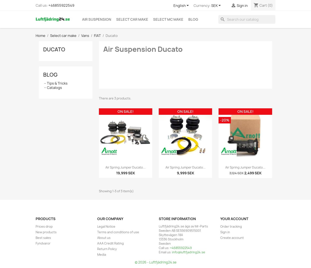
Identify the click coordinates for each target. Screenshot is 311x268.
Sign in (225, 232)
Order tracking (231, 226)
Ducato (54, 49)
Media (101, 254)
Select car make (132, 19)
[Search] (246, 19)
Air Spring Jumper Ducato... (125, 167)
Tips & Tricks (57, 83)
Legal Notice (106, 226)
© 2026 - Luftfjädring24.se (155, 262)
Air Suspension (96, 19)
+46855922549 (61, 5)
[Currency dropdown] (216, 5)
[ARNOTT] (109, 151)
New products (46, 232)
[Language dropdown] (181, 5)
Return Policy (107, 249)
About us (104, 238)
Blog (193, 19)
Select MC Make (168, 19)
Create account (232, 238)
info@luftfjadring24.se (188, 252)
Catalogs (54, 87)
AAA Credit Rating (110, 243)
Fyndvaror (43, 243)
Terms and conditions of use (118, 232)
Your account (234, 218)
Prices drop (44, 226)
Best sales (43, 238)
